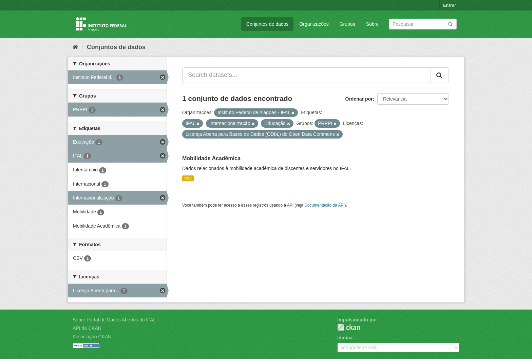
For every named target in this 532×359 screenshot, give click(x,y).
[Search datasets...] (306, 75)
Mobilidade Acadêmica (211, 158)
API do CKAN (87, 328)
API (290, 205)
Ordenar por (359, 99)
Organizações (313, 24)
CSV (188, 178)
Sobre (372, 24)
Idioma (345, 337)
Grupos (347, 24)
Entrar (449, 5)
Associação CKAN (92, 336)
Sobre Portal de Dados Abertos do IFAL (114, 319)
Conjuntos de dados (267, 24)
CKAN (348, 327)
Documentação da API (324, 205)
